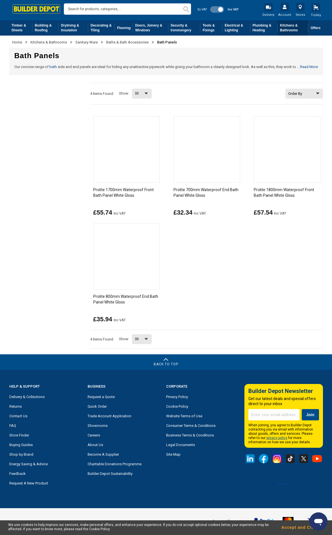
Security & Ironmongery (185, 27)
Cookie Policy (177, 406)
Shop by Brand (21, 454)
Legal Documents (180, 444)
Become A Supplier (103, 454)
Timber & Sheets (22, 27)
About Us (95, 444)
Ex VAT (202, 9)
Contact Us (18, 416)
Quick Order (97, 406)
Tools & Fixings (212, 27)
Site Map (173, 454)
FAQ (12, 425)
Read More (309, 67)
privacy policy (276, 438)
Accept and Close (300, 527)
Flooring (125, 29)
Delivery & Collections (27, 396)
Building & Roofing (47, 27)
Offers (315, 28)
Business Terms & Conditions (190, 435)
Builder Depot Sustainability (110, 473)
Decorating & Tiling (102, 27)
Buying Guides (21, 444)
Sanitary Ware (87, 42)
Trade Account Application (109, 416)
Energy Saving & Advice (28, 464)
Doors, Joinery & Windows (151, 27)
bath (53, 67)
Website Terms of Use (184, 416)
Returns (15, 406)
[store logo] (36, 9)
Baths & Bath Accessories (127, 42)
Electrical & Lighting (237, 27)
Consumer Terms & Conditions (191, 425)
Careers (94, 435)
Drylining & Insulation (74, 27)
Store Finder (19, 435)
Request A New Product (28, 483)
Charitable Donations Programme (115, 464)
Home (17, 42)
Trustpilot (283, 483)
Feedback (17, 473)
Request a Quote (101, 396)
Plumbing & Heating (265, 27)
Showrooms (98, 425)
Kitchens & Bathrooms (294, 27)
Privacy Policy (177, 396)
